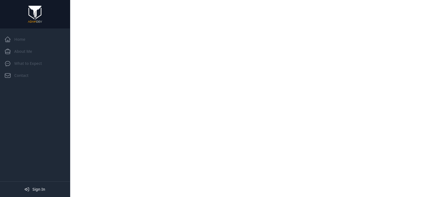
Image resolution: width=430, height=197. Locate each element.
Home (14, 39)
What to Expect (23, 63)
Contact (16, 75)
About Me (18, 51)
